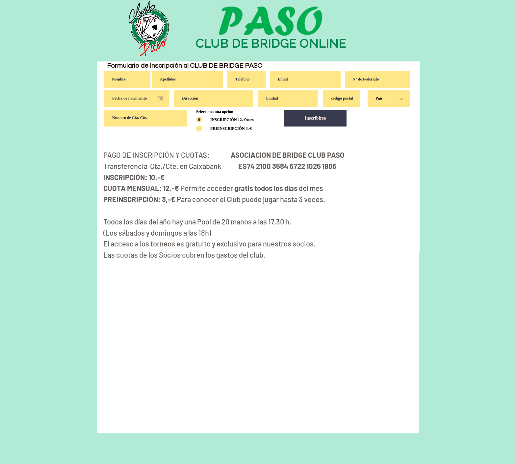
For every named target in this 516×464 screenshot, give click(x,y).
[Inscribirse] (315, 118)
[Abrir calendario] (160, 98)
